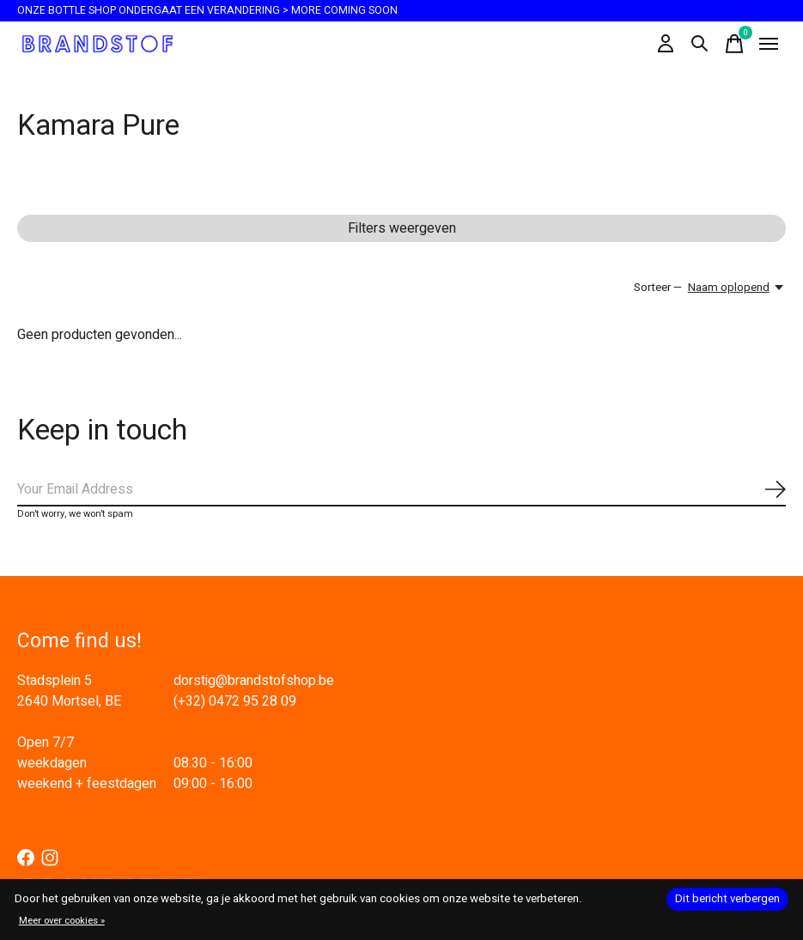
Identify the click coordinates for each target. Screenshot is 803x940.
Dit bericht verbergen (727, 898)
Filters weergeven (402, 228)
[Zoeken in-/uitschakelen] (700, 44)
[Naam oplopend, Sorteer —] (737, 287)
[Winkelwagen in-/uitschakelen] (734, 44)
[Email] (401, 490)
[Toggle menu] (768, 44)
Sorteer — (658, 287)
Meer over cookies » (62, 920)
